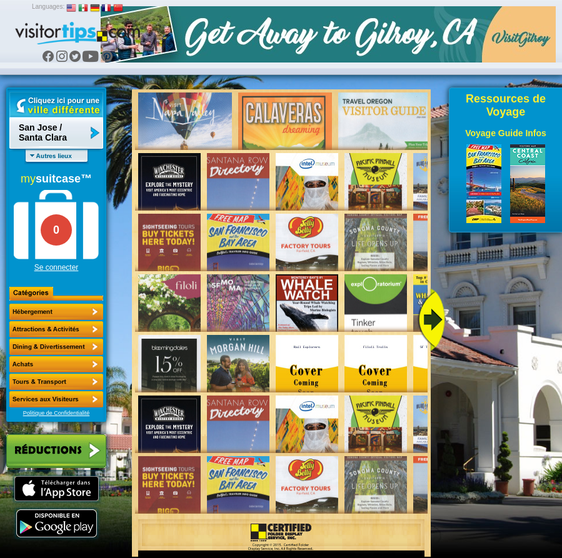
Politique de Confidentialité (56, 413)
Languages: (48, 6)
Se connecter (56, 267)
